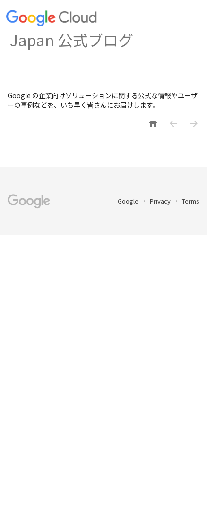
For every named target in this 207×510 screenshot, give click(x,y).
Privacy (161, 200)
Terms (190, 200)
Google (129, 200)
